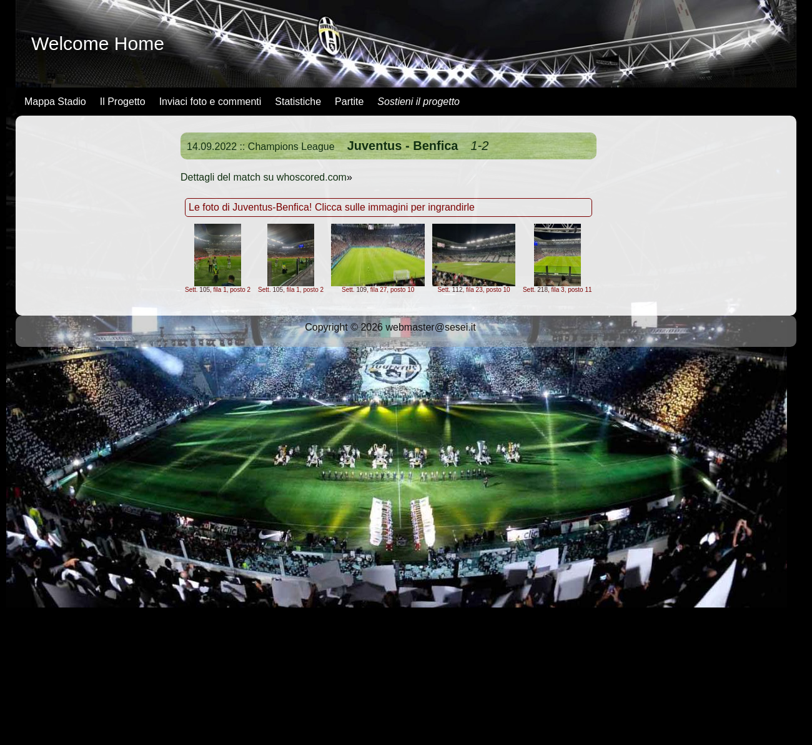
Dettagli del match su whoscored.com (264, 177)
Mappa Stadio (55, 101)
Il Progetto (123, 101)
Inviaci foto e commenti (210, 101)
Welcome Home (97, 43)
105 (204, 289)
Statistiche (298, 101)
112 (457, 289)
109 (361, 289)
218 (542, 289)
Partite (349, 101)
